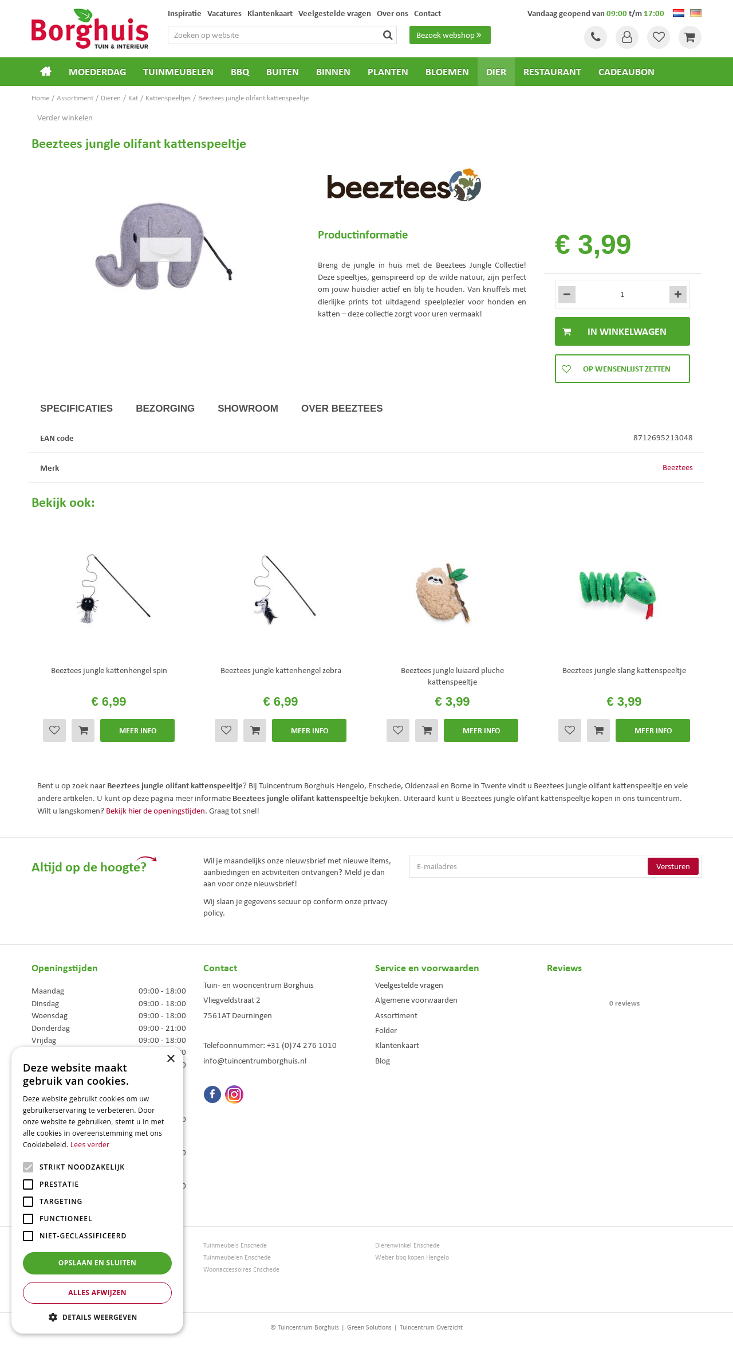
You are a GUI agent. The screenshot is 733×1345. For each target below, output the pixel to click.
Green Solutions (369, 1327)
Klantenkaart (397, 1045)
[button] (97, 1316)
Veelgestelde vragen (409, 985)
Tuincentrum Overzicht (431, 1327)
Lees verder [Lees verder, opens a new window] (90, 1144)
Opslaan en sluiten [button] (97, 1263)
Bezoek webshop (450, 35)
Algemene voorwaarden (416, 1000)
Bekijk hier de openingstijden (155, 810)
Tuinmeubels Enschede (235, 1245)
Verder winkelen (65, 117)
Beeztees (678, 467)
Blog (382, 1060)
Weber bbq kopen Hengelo (412, 1257)
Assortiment (396, 1015)
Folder (386, 1030)
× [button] (170, 1059)
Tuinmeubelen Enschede (237, 1257)
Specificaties (76, 408)
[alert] (97, 1190)
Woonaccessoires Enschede (241, 1269)
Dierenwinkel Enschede (407, 1245)
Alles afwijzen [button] (97, 1292)
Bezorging (165, 408)
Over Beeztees (342, 408)
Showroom (248, 408)
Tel (595, 37)
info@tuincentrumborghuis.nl (254, 1060)
